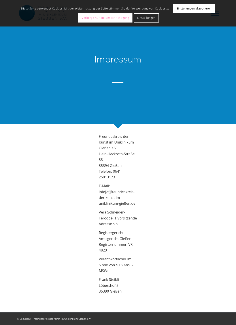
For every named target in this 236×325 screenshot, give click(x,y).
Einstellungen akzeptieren (193, 8)
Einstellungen (146, 18)
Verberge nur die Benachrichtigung (105, 18)
